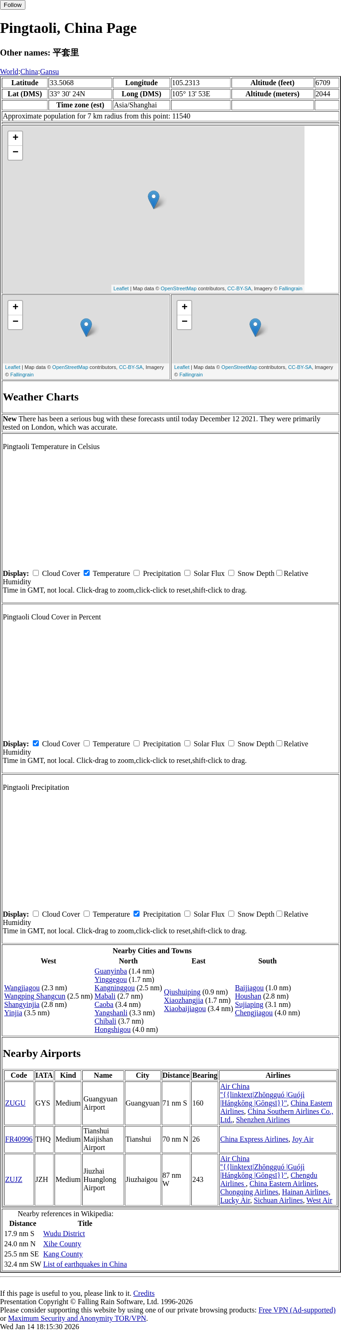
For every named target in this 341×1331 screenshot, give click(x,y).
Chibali (105, 1021)
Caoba (104, 1004)
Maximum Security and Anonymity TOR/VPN (77, 1318)
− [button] (15, 153)
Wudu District (64, 1233)
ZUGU (15, 1103)
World (9, 71)
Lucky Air (235, 1200)
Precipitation (162, 573)
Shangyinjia (21, 1004)
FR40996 (19, 1139)
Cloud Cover (61, 573)
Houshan (248, 996)
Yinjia (13, 1013)
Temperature (111, 573)
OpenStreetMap (179, 288)
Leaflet (121, 288)
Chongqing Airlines (249, 1192)
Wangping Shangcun (34, 996)
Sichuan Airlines (278, 1200)
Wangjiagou (22, 988)
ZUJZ (13, 1179)
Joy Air (303, 1139)
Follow (13, 4)
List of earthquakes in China (85, 1264)
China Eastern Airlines (283, 1183)
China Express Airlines (254, 1139)
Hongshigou (113, 1029)
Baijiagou (249, 988)
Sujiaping (249, 1004)
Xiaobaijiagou (185, 1008)
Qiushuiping (182, 992)
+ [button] (15, 138)
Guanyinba (111, 971)
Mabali (105, 996)
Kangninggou (115, 988)
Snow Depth (255, 573)
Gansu (49, 71)
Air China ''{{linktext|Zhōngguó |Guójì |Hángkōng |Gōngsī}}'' (262, 1094)
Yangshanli (111, 1013)
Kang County (63, 1254)
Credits (143, 1293)
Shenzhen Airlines (263, 1120)
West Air (319, 1200)
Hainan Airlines (305, 1192)
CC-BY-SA (239, 288)
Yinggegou (111, 979)
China (29, 71)
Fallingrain (291, 288)
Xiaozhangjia (183, 1000)
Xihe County (62, 1244)
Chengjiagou (254, 1013)
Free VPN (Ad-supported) (296, 1310)
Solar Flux (209, 573)
